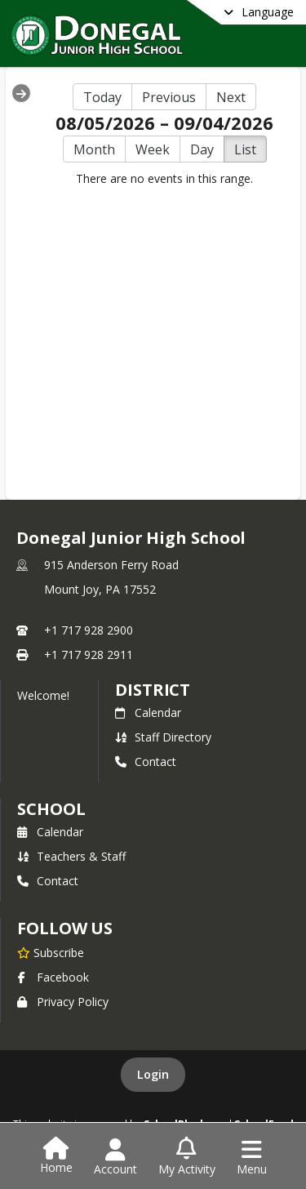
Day (202, 149)
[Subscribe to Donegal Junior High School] (50, 952)
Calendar (148, 712)
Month (94, 149)
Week (152, 149)
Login (153, 1074)
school (51, 809)
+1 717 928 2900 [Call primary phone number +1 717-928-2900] (88, 630)
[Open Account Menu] (115, 1157)
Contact (145, 761)
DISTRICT (152, 690)
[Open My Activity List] (186, 1157)
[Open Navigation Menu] (252, 1157)
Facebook (53, 977)
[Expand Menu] (21, 93)
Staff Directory (163, 737)
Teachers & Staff (71, 856)
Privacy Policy (63, 1001)
